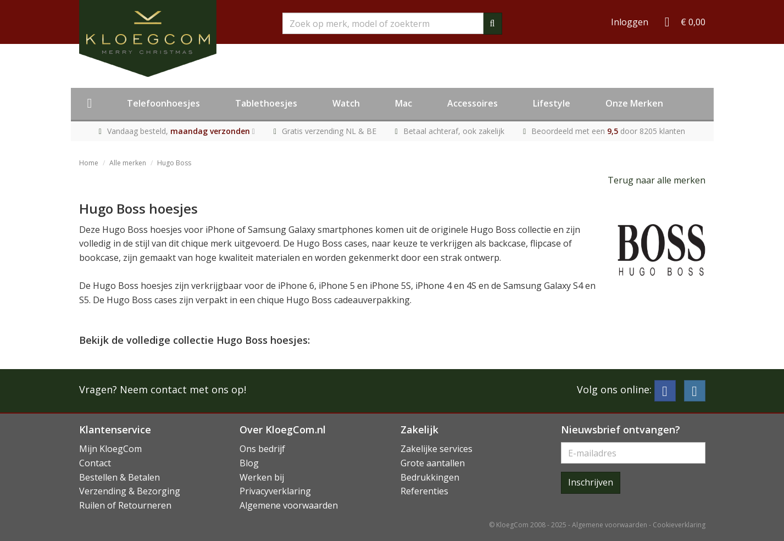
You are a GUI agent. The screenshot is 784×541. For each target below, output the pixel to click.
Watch (346, 103)
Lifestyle (551, 103)
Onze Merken (634, 103)
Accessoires (472, 103)
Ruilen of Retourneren (125, 505)
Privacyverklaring (275, 491)
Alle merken (127, 163)
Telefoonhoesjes (163, 103)
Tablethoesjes (266, 103)
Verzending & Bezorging (129, 491)
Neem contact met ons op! (183, 389)
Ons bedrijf (262, 449)
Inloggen (629, 22)
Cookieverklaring (679, 524)
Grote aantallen (433, 463)
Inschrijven (590, 482)
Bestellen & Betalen (119, 477)
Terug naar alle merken (656, 180)
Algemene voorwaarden (289, 505)
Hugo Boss (174, 163)
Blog (249, 463)
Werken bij (262, 477)
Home (88, 163)
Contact (95, 463)
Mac (403, 103)
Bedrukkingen (430, 477)
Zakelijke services (436, 449)
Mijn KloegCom (110, 449)
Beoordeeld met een (608, 131)
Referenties (424, 491)
